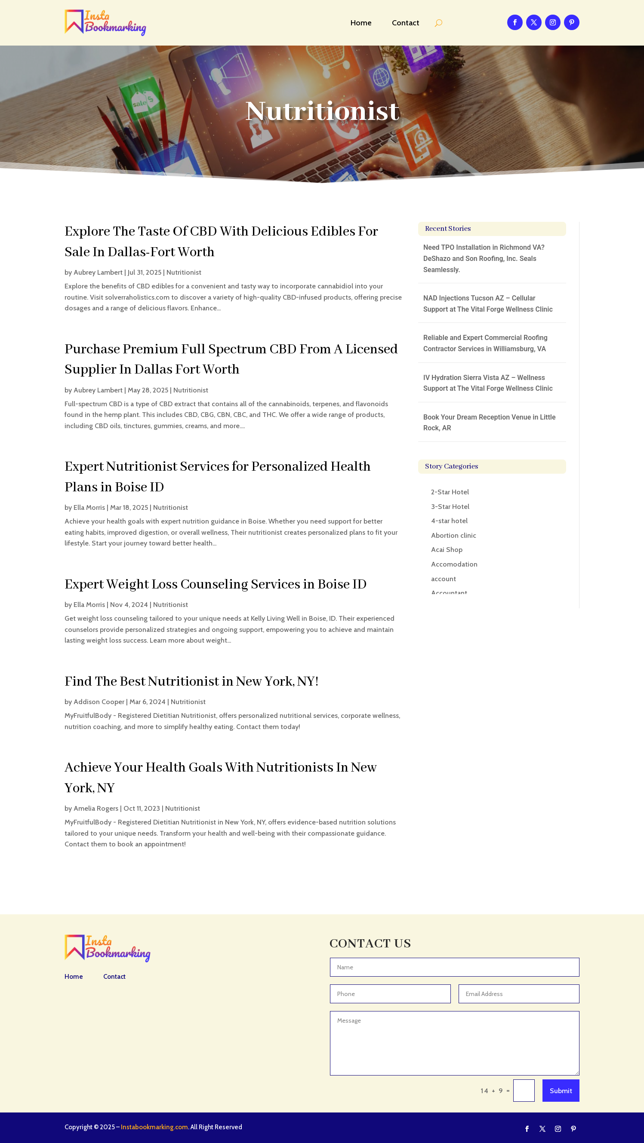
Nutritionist (183, 272)
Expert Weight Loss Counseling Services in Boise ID (216, 585)
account (443, 579)
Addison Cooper (99, 702)
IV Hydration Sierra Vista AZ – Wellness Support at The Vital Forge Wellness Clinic (488, 383)
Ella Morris (89, 507)
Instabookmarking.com (154, 1127)
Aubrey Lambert (98, 272)
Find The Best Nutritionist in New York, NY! (192, 682)
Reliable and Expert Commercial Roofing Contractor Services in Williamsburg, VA (485, 343)
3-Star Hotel (450, 507)
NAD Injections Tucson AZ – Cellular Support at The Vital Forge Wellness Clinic (488, 303)
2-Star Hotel (450, 492)
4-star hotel (449, 521)
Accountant (449, 593)
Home (361, 23)
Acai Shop (446, 549)
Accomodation (454, 564)
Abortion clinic (453, 535)
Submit (561, 1091)
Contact (405, 23)
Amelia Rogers (96, 808)
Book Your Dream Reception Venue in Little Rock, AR (489, 422)
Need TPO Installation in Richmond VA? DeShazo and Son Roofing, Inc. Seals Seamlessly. (484, 258)
